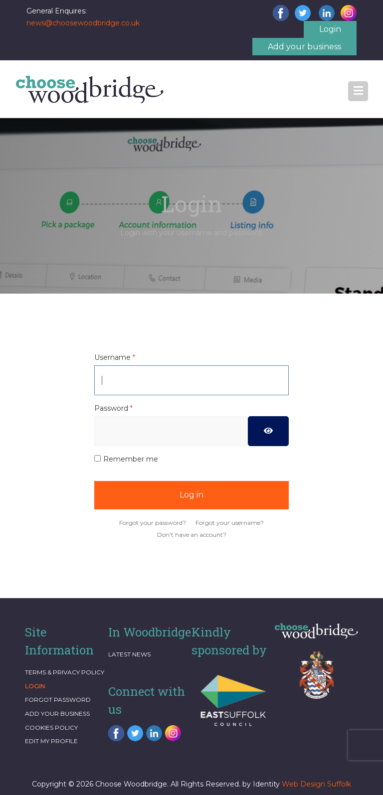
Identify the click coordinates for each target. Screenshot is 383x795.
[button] (358, 91)
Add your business (304, 46)
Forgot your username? (229, 522)
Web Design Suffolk (316, 784)
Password (113, 408)
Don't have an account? (191, 534)
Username (114, 357)
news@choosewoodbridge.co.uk (83, 22)
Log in (191, 494)
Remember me (130, 459)
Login (330, 29)
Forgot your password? (152, 522)
